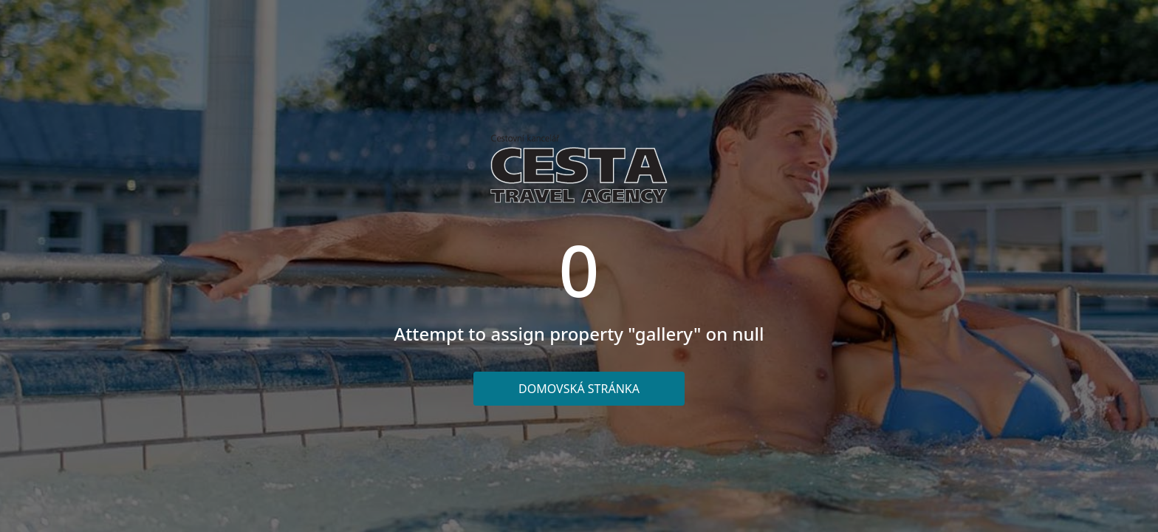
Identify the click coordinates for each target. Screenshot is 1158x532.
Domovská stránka (579, 389)
